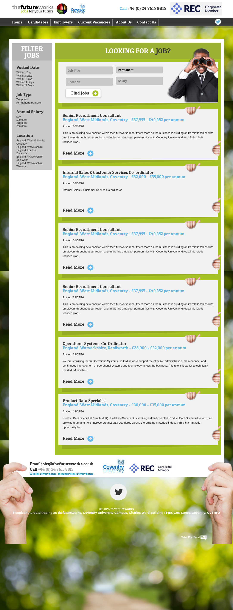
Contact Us (146, 22)
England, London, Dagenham (26, 152)
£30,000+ (21, 119)
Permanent (23, 102)
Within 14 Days (25, 82)
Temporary (22, 99)
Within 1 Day (23, 72)
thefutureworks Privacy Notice (75, 473)
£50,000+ (21, 126)
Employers (63, 22)
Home (17, 22)
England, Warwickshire (29, 147)
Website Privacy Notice (43, 473)
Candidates (38, 22)
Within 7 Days (24, 79)
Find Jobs (84, 93)
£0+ (18, 116)
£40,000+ (21, 123)
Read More (76, 153)
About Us (124, 22)
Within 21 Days (25, 85)
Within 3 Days (24, 75)
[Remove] (35, 102)
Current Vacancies (94, 22)
